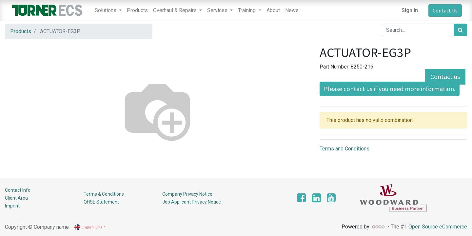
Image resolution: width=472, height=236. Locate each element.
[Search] (460, 30)
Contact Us (445, 10)
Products (20, 31)
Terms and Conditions (344, 149)
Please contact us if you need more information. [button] (389, 89)
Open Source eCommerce (437, 227)
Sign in (410, 10)
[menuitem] (137, 10)
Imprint (12, 205)
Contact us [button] (445, 76)
